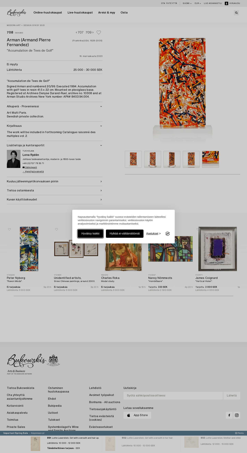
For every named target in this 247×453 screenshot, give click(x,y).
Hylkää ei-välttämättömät (125, 233)
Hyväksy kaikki (90, 233)
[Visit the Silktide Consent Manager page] (167, 234)
